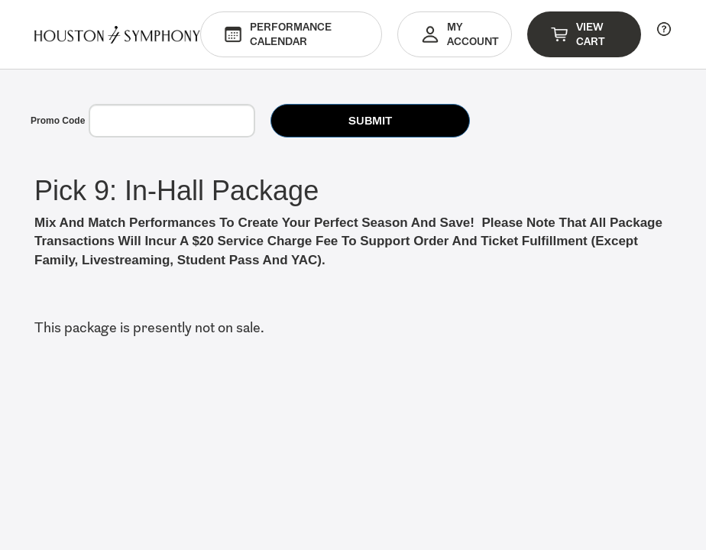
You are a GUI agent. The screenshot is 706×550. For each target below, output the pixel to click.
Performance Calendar (278, 34)
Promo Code (58, 120)
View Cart (577, 34)
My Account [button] (460, 34)
